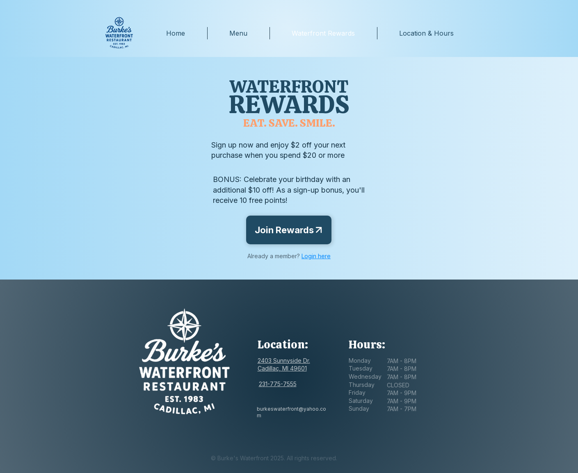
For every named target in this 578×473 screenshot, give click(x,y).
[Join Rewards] (288, 230)
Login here (316, 255)
